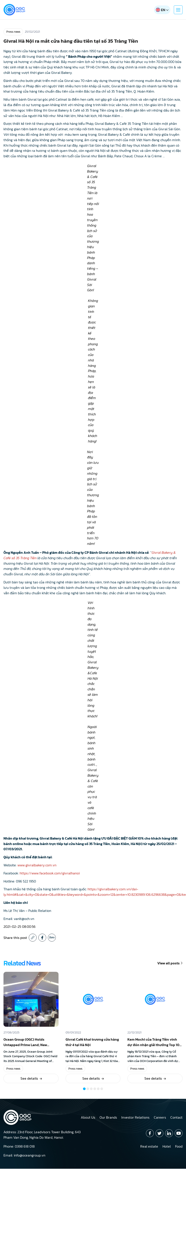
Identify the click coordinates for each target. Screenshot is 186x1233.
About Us (88, 1117)
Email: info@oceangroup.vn (24, 1155)
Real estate (149, 1146)
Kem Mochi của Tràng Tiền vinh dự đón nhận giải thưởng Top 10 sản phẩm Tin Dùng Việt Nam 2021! (153, 1047)
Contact (176, 1117)
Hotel (166, 1146)
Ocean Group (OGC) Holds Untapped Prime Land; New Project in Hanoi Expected (25, 1045)
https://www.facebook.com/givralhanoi (50, 873)
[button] (84, 1088)
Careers (160, 1117)
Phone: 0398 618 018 (19, 1146)
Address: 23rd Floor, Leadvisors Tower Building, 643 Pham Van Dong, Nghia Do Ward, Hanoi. (42, 1134)
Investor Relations (135, 1117)
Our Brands (108, 1117)
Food (179, 1146)
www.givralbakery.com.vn (36, 865)
